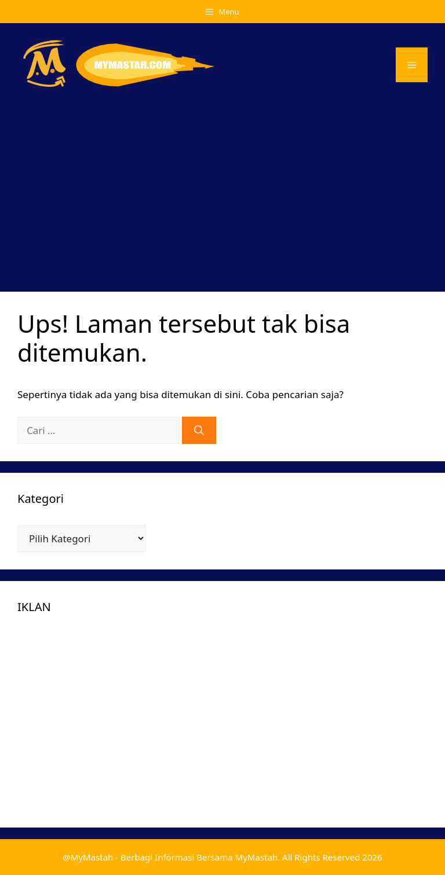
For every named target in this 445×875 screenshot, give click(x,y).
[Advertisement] (222, 193)
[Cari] (199, 430)
